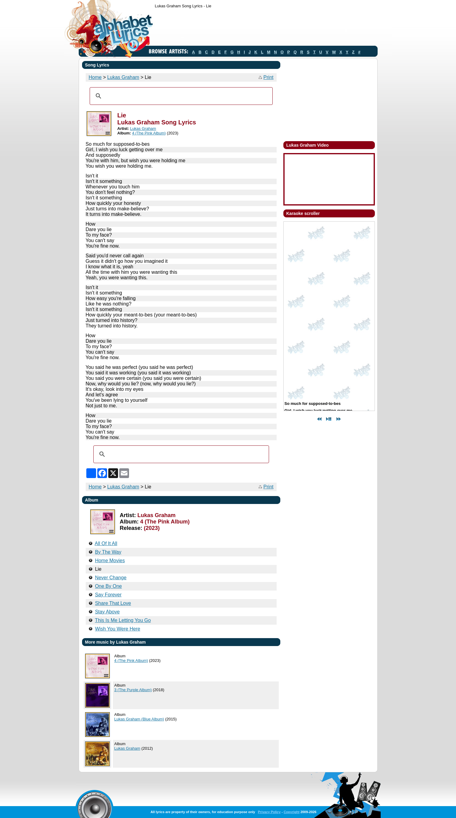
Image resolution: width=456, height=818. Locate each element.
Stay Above (107, 611)
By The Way (108, 552)
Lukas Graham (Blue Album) (139, 719)
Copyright (292, 812)
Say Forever (108, 594)
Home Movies (110, 560)
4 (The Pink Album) (149, 133)
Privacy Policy (269, 812)
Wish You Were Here (117, 628)
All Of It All (106, 543)
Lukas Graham (123, 77)
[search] (180, 96)
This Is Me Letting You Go (123, 620)
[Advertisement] (266, 28)
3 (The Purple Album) (133, 690)
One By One (108, 586)
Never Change (110, 577)
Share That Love (113, 603)
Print (269, 77)
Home (95, 77)
